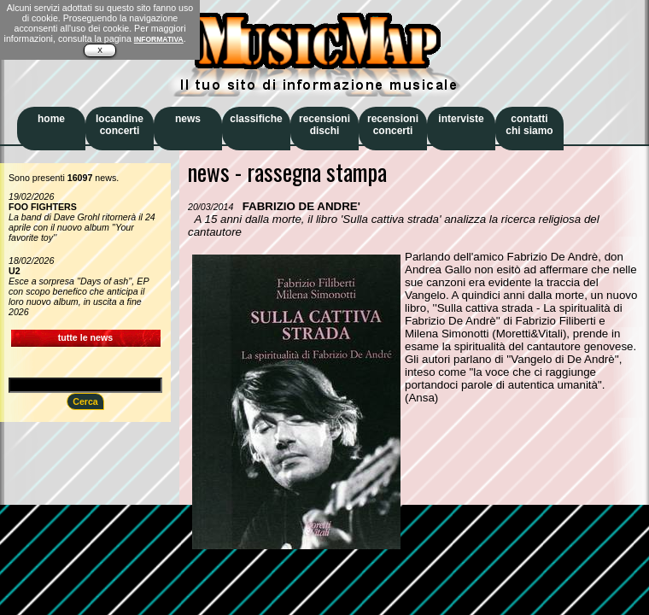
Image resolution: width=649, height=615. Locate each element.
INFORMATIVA (159, 39)
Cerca (85, 401)
